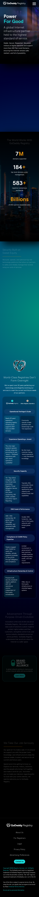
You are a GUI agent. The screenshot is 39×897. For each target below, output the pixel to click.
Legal (19, 844)
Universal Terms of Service (16, 886)
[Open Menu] (34, 3)
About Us (19, 833)
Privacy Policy (19, 849)
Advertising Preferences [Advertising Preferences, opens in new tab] (19, 855)
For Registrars (19, 838)
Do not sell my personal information (13, 890)
